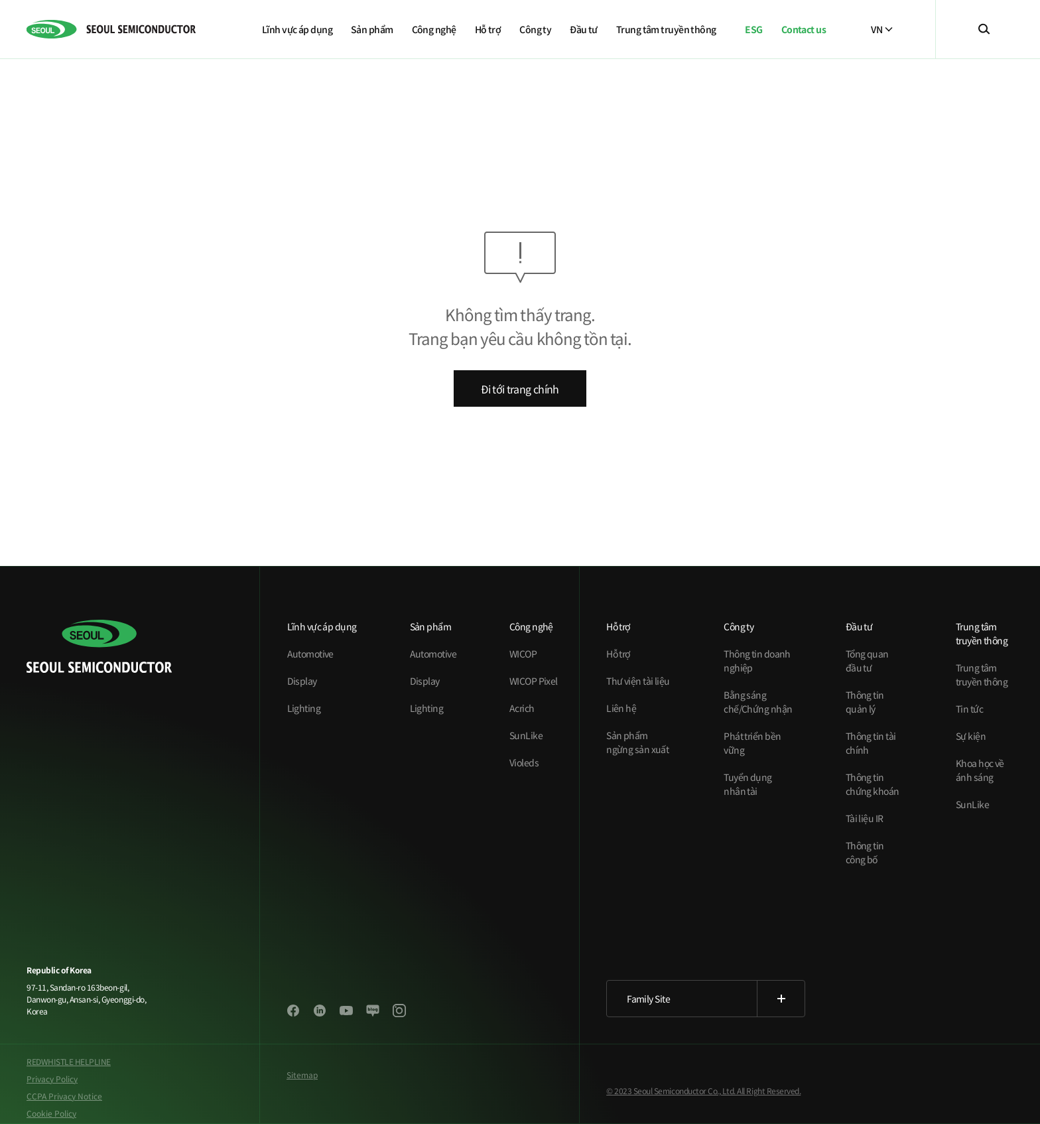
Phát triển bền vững (752, 742)
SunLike (526, 735)
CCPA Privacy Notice (64, 1095)
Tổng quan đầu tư (867, 660)
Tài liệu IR (864, 818)
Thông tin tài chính (871, 742)
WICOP (523, 653)
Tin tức (969, 708)
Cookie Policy (51, 1113)
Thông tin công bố (865, 852)
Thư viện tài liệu (637, 680)
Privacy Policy (52, 1078)
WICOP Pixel (533, 680)
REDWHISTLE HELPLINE (69, 1061)
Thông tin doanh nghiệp (757, 660)
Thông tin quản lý (865, 701)
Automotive (310, 653)
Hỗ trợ (618, 653)
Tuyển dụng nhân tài (747, 784)
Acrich (522, 708)
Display (302, 680)
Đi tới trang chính (519, 389)
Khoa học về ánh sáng (980, 770)
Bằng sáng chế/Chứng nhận (758, 701)
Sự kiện (971, 735)
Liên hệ (621, 708)
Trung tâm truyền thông (981, 674)
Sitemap (302, 1074)
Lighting (304, 708)
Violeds (524, 762)
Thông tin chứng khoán (872, 784)
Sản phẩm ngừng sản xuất (637, 742)
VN (882, 29)
